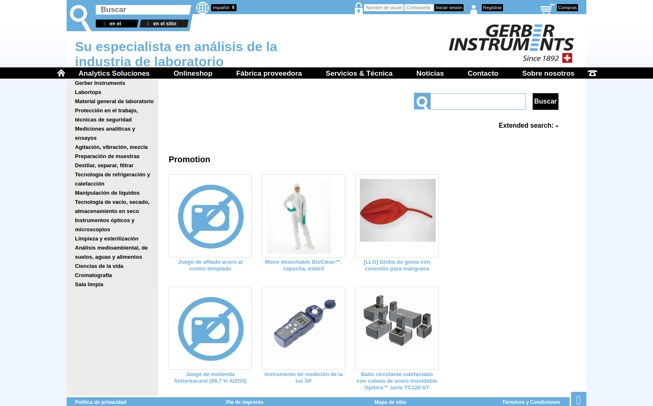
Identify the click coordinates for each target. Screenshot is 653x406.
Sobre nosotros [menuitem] (548, 73)
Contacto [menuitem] (483, 73)
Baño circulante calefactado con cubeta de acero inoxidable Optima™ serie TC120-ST (396, 381)
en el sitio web (160, 24)
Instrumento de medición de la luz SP (303, 377)
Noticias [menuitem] (430, 73)
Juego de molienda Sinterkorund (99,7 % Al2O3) (210, 377)
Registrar (492, 7)
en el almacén (111, 24)
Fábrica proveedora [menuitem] (269, 73)
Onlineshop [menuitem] (193, 73)
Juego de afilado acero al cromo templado (210, 265)
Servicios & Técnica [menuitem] (359, 73)
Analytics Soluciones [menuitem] (114, 73)
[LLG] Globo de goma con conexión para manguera (397, 265)
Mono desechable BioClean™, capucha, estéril (303, 265)
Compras (567, 7)
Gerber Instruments (100, 83)
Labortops (88, 92)
